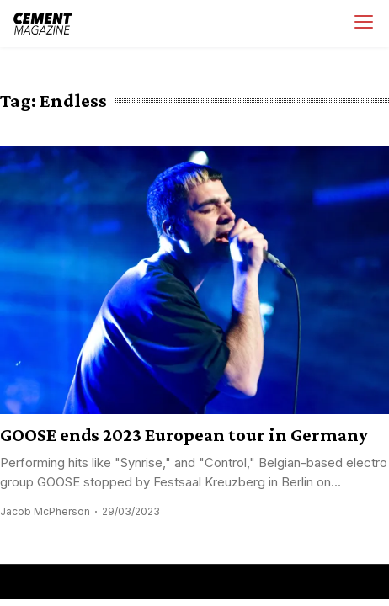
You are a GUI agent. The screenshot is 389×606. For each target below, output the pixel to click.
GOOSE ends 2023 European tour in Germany (184, 434)
